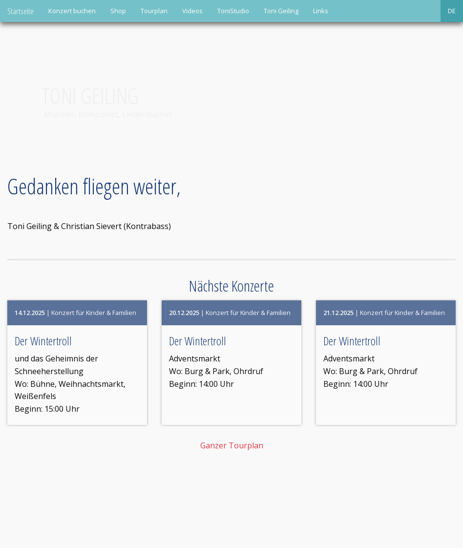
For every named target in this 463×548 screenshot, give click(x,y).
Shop (118, 10)
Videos (192, 10)
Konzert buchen (72, 10)
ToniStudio (233, 10)
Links (320, 10)
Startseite (20, 11)
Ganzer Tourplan (231, 445)
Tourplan (154, 10)
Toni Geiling (281, 10)
